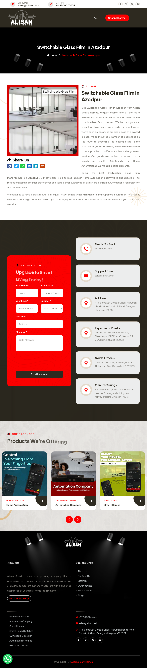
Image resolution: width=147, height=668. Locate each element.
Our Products (85, 585)
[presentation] (37, 359)
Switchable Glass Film (20, 635)
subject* (46, 300)
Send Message (39, 374)
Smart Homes (112, 504)
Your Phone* (48, 285)
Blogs (81, 595)
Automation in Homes (20, 640)
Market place (85, 590)
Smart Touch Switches (21, 630)
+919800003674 (65, 5)
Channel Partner (117, 17)
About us (82, 571)
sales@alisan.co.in (28, 5)
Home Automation (17, 504)
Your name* (22, 285)
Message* (21, 331)
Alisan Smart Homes (82, 661)
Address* (21, 316)
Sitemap (82, 580)
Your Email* (22, 300)
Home (52, 55)
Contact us (84, 575)
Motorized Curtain (18, 645)
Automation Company (68, 504)
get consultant (19, 598)
